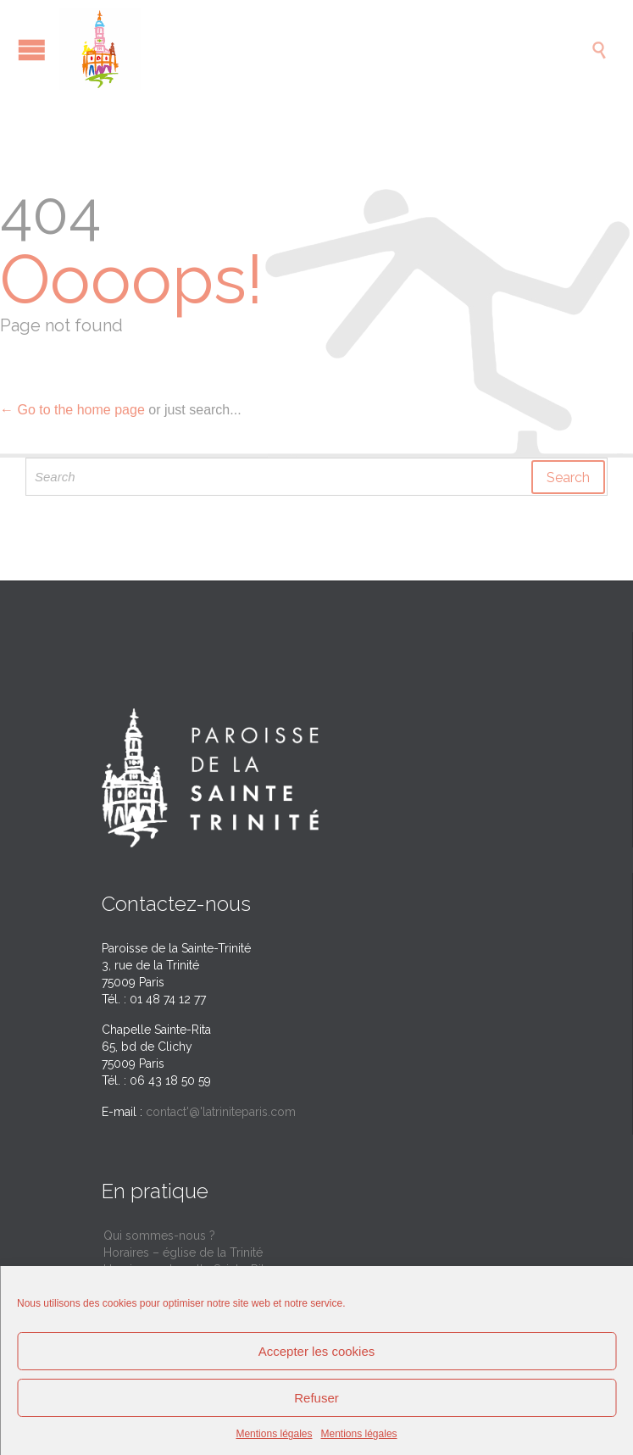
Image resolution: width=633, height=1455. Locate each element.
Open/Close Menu (32, 49)
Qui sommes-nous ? (159, 1235)
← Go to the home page (72, 410)
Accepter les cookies (316, 1351)
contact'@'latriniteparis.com (221, 1112)
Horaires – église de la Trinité (183, 1252)
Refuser (316, 1398)
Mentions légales (274, 1434)
